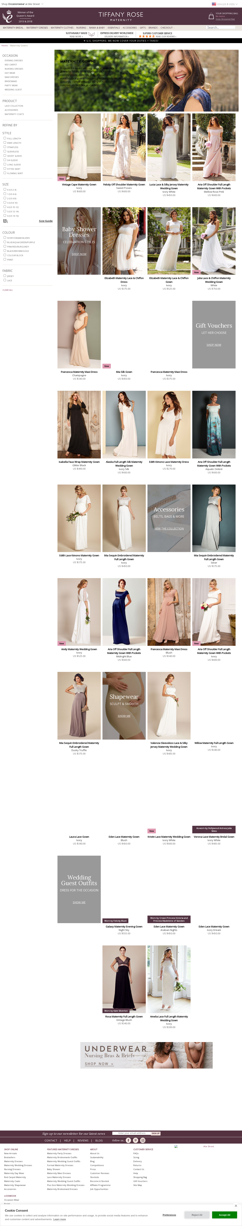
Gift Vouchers (140, 1181)
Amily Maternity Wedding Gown (79, 649)
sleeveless (13, 151)
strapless (12, 147)
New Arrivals (10, 1153)
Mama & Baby (97, 28)
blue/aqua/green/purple (21, 242)
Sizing (136, 1157)
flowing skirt (15, 173)
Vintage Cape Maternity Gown (79, 184)
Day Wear (10, 72)
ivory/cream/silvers (18, 238)
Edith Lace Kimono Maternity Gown (79, 555)
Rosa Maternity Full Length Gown (124, 1016)
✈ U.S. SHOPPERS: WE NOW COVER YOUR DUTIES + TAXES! (121, 40)
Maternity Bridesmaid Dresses (62, 1189)
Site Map (137, 1185)
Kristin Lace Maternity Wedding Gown (169, 836)
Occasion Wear (11, 1199)
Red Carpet (11, 64)
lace (9, 280)
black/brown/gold (18, 251)
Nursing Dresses (14, 68)
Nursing (81, 28)
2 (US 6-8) (11, 198)
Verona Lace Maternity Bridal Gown (214, 836)
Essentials (114, 28)
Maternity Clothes (62, 28)
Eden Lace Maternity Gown (124, 836)
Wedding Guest (13, 89)
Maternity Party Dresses (59, 1153)
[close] (236, 1205)
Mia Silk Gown (124, 372)
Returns (137, 1165)
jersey (10, 276)
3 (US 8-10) (12, 202)
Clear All (7, 289)
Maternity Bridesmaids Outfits (62, 1157)
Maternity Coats (14, 114)
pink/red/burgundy (18, 246)
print (10, 259)
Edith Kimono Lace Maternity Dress (169, 462)
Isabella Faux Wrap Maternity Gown (79, 462)
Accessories (130, 28)
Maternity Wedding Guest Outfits (63, 1161)
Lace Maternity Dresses (59, 1177)
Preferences (169, 1215)
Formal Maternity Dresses (60, 1165)
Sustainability (96, 1157)
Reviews (83, 1140)
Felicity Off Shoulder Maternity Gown (124, 184)
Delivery (137, 1161)
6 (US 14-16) (13, 215)
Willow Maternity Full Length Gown (214, 743)
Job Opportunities (99, 1189)
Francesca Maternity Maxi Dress (79, 372)
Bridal (7, 1203)
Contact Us (138, 1169)
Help (67, 1140)
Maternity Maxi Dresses (59, 1173)
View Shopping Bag (225, 19)
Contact (51, 1140)
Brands (153, 28)
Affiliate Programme (100, 1185)
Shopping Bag (140, 1177)
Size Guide (46, 221)
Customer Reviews (99, 1173)
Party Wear (11, 85)
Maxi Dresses (12, 77)
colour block (15, 255)
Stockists (94, 1177)
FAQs (135, 1153)
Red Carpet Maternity (15, 1177)
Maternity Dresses (37, 28)
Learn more (59, 1219)
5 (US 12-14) (13, 211)
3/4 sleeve (12, 160)
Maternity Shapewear (15, 1185)
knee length (14, 142)
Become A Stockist (99, 1181)
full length (14, 138)
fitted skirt (13, 168)
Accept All (224, 1215)
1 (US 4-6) (11, 194)
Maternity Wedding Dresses (18, 1165)
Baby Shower (53, 1169)
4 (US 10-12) (13, 207)
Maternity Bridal (13, 28)
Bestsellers (9, 1157)
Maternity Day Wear (14, 1173)
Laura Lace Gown (79, 836)
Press (93, 1169)
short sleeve (14, 155)
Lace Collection (14, 105)
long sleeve (14, 164)
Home (5, 45)
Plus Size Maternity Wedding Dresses (65, 1185)
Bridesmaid (11, 81)
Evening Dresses (14, 60)
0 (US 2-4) (11, 189)
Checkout (167, 28)
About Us (94, 1153)
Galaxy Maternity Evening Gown (124, 926)
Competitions (97, 1165)
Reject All (197, 1215)
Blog (99, 1140)
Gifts (143, 28)
